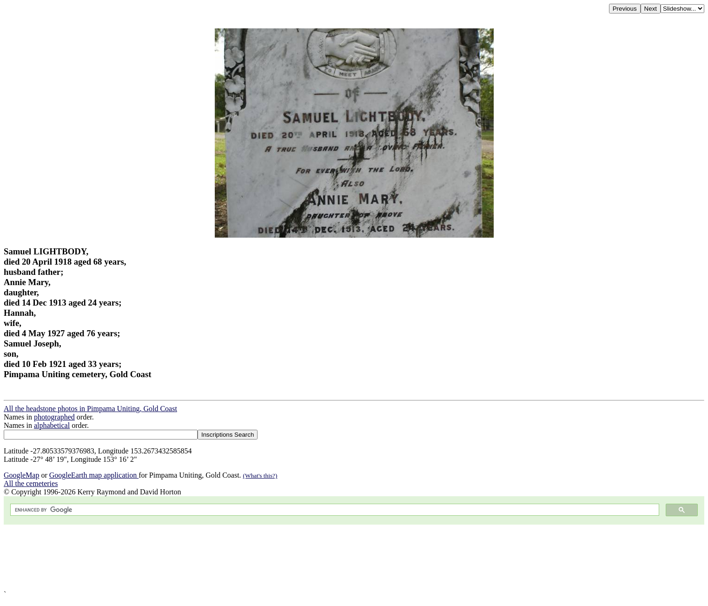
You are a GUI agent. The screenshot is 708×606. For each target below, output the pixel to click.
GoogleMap (21, 475)
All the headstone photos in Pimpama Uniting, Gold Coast (90, 409)
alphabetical (52, 425)
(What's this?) (260, 475)
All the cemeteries (31, 483)
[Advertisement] (283, 557)
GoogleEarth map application (94, 475)
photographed (54, 417)
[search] (334, 509)
